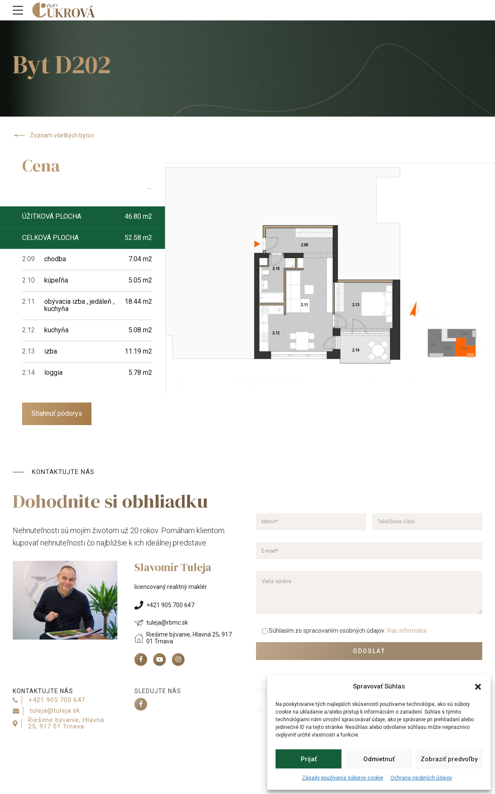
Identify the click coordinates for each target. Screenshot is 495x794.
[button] (478, 687)
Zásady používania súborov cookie (342, 778)
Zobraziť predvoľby (449, 759)
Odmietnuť (379, 759)
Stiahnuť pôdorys (56, 413)
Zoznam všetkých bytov (53, 135)
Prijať (309, 759)
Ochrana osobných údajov (421, 778)
